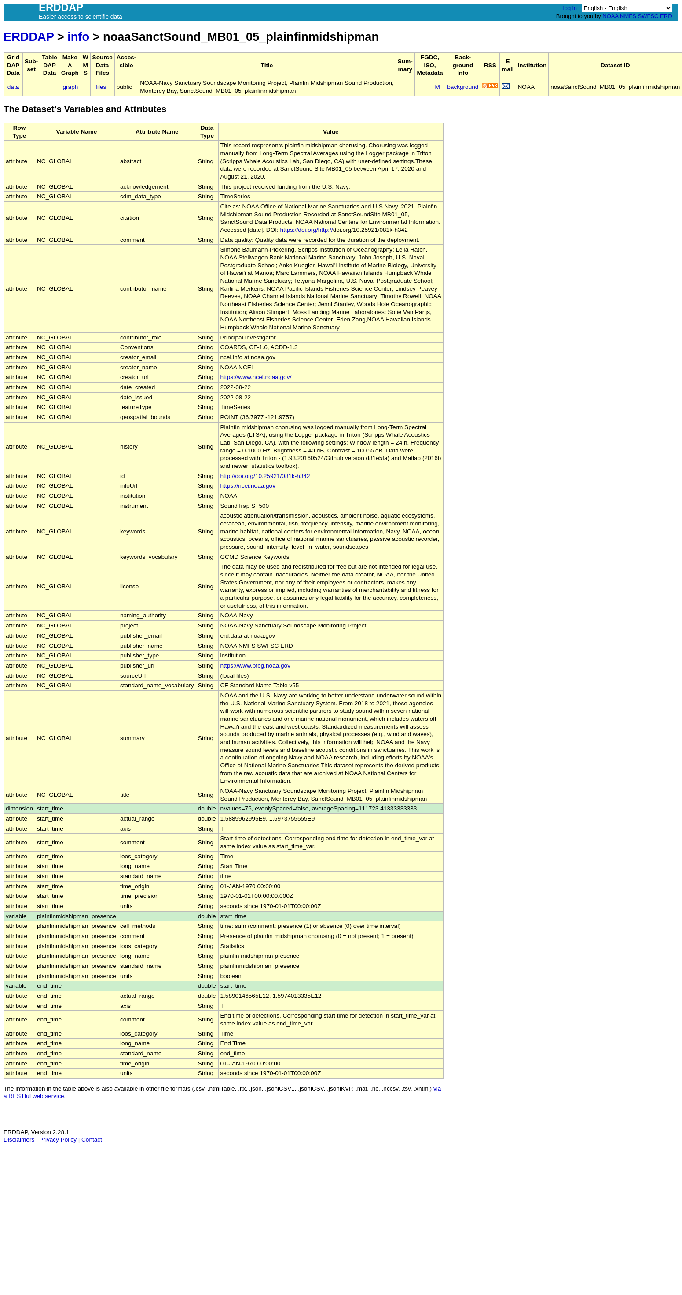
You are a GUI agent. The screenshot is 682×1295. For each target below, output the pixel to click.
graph (70, 87)
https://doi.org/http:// (306, 229)
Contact (91, 1139)
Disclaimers (19, 1139)
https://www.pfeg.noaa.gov (255, 665)
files (100, 87)
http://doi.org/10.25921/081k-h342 (265, 476)
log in (570, 8)
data (13, 87)
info (78, 37)
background (462, 87)
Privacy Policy (58, 1139)
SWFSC (648, 16)
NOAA (610, 16)
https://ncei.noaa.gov (247, 485)
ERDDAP (29, 37)
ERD (666, 16)
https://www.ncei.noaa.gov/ (256, 377)
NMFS (628, 16)
